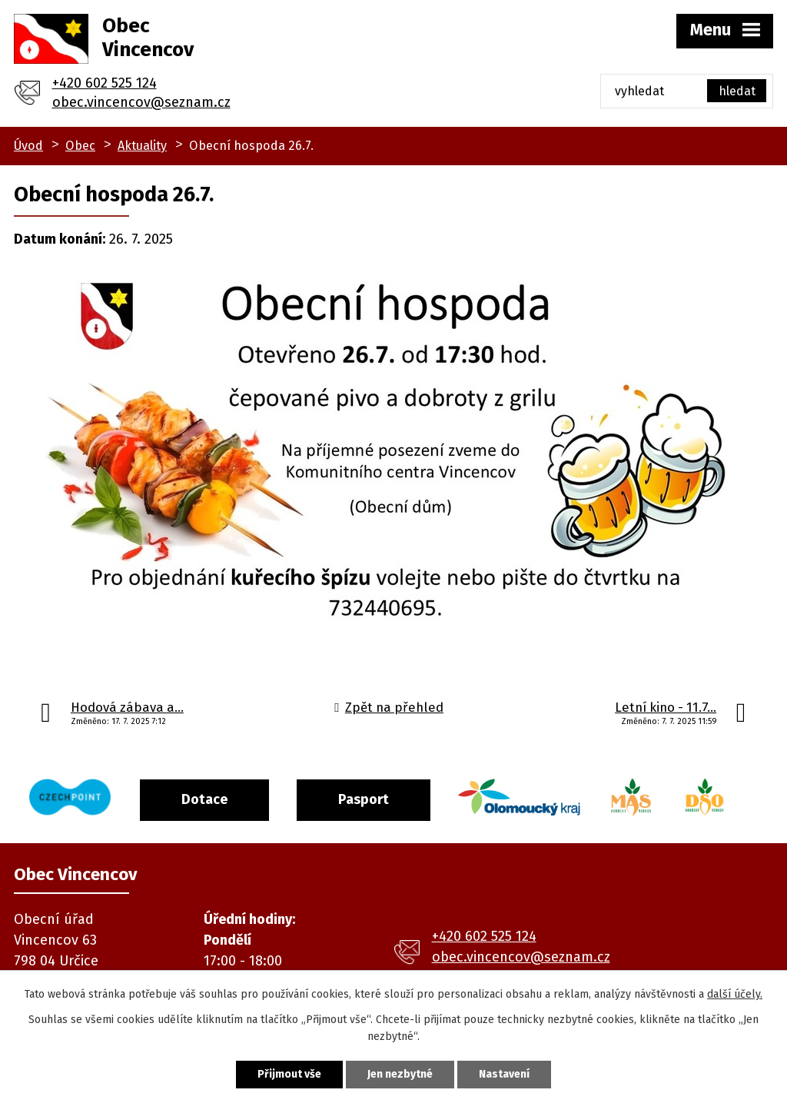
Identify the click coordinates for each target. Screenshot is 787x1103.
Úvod (28, 145)
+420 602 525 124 (104, 83)
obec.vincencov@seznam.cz (141, 102)
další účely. (734, 994)
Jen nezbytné (400, 1074)
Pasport (363, 799)
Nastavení (504, 1074)
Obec (80, 145)
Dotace (204, 799)
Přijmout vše (289, 1074)
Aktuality (142, 145)
